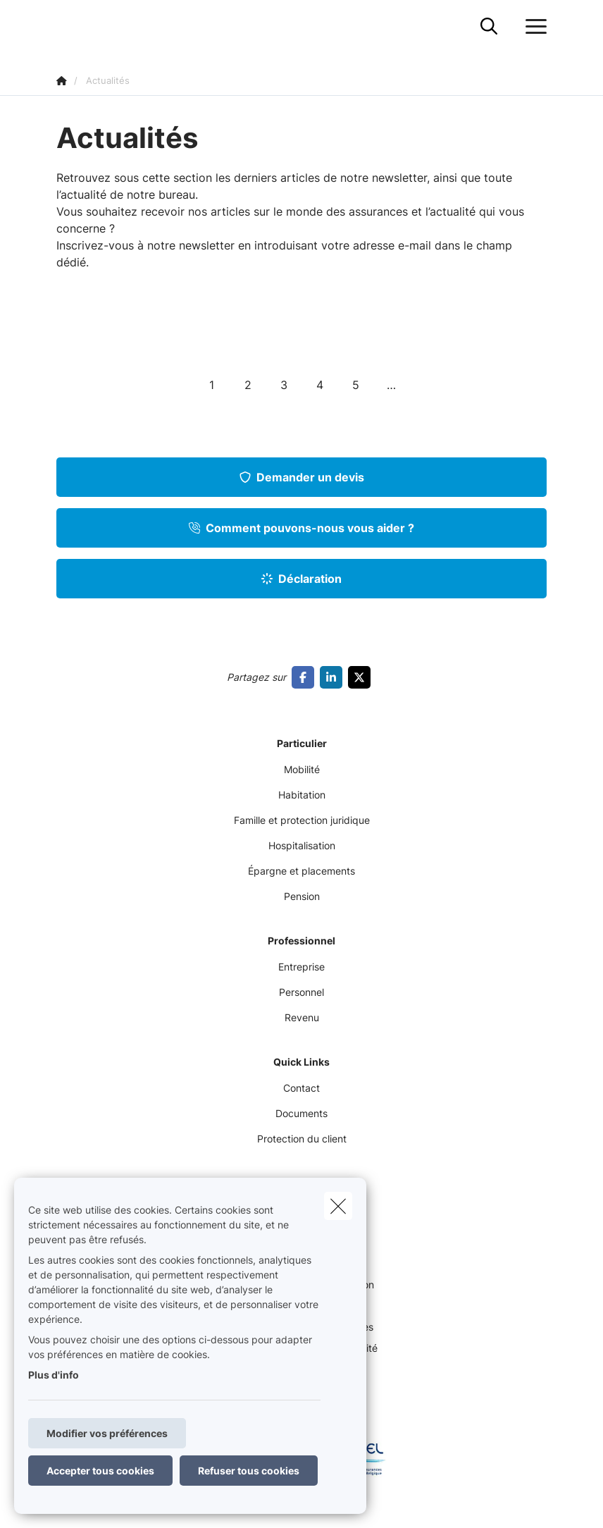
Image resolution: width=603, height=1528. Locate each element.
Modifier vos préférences (107, 1433)
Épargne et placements (301, 871)
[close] (338, 1206)
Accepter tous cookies (100, 1471)
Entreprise (301, 967)
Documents (301, 1113)
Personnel (301, 992)
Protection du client (302, 1139)
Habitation (301, 795)
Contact (301, 1088)
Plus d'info (53, 1375)
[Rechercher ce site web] (489, 26)
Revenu (302, 1017)
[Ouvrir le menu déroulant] (532, 26)
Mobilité (302, 769)
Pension (302, 896)
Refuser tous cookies (248, 1471)
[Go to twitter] (362, 677)
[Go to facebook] (306, 677)
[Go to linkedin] (334, 677)
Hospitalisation (301, 845)
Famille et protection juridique (302, 820)
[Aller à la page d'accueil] (64, 26)
